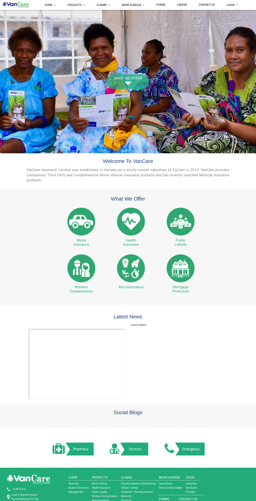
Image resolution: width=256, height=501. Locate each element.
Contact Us (207, 4)
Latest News (166, 483)
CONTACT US (188, 499)
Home (50, 5)
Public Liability (99, 492)
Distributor (191, 487)
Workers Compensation (105, 496)
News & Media (133, 5)
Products (76, 5)
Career (182, 4)
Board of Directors (79, 487)
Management (76, 492)
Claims (103, 5)
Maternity (126, 496)
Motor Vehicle (99, 483)
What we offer (128, 78)
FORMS (164, 499)
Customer (191, 483)
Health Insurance (101, 487)
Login (232, 5)
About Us (74, 483)
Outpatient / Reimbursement (137, 492)
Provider (190, 492)
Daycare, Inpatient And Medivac (138, 483)
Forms (160, 4)
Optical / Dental (129, 487)
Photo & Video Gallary (171, 487)
